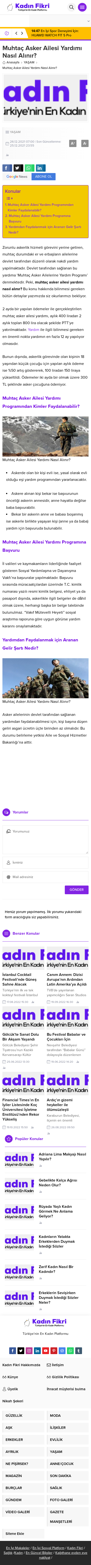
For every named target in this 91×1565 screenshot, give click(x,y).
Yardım (33, 329)
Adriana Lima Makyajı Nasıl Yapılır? (62, 1157)
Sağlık (8, 1553)
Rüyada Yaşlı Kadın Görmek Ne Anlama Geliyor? (56, 1211)
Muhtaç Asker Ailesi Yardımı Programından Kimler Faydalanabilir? (41, 207)
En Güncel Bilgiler (39, 1553)
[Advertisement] (45, 783)
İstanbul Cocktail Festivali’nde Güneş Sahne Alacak (19, 979)
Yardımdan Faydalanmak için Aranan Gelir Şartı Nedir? (44, 230)
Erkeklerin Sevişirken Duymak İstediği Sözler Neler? (59, 1297)
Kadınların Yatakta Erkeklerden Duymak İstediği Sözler (57, 1241)
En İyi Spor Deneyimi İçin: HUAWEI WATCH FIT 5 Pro (55, 33)
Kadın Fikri (75, 1548)
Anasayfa (10, 62)
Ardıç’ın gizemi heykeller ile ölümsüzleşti (60, 1105)
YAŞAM (29, 62)
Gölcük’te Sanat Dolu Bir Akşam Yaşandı (20, 1037)
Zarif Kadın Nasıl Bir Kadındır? (56, 1269)
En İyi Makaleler (18, 1548)
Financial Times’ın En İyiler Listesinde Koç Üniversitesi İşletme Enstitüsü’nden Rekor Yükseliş (20, 1110)
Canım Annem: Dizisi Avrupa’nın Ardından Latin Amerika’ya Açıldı (67, 979)
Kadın (18, 1553)
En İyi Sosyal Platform (48, 1548)
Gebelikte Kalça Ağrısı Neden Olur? (58, 1183)
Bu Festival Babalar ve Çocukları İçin (66, 1037)
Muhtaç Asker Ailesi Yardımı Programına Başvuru (40, 218)
